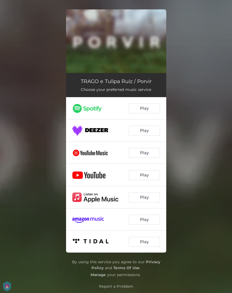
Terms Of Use (126, 267)
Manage (98, 274)
